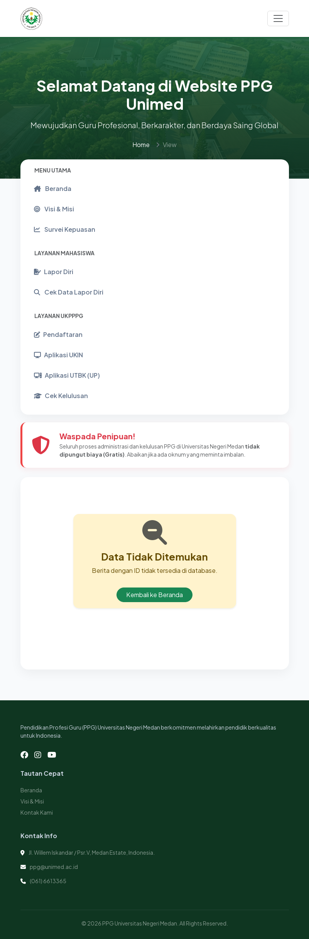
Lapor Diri (53, 272)
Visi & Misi (54, 209)
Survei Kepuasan (64, 229)
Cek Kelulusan (61, 396)
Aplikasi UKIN (58, 355)
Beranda (52, 188)
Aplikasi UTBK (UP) (67, 375)
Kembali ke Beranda (154, 595)
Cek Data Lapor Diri (68, 292)
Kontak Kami (36, 812)
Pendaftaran (58, 334)
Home (141, 145)
